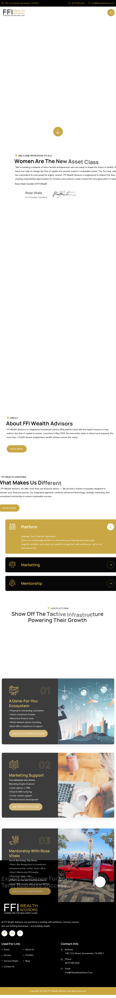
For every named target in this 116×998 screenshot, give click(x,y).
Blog (27, 964)
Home (6, 953)
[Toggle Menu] (111, 13)
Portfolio (29, 958)
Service (7, 958)
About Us (29, 953)
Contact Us (9, 970)
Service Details (11, 964)
